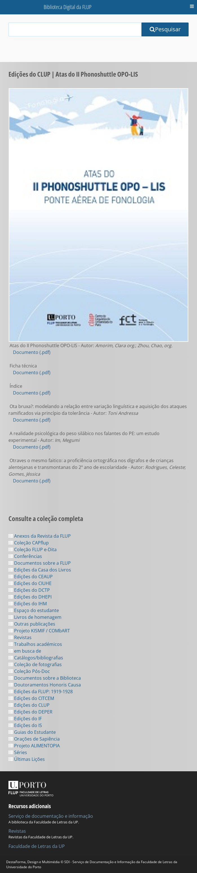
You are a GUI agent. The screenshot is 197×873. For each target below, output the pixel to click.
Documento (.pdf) (31, 352)
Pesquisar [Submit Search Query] (165, 29)
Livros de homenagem (34, 617)
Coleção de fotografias (35, 664)
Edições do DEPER (30, 712)
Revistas (20, 637)
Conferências (25, 556)
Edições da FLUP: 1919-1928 (40, 691)
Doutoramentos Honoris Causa (44, 685)
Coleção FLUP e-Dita (32, 549)
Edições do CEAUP (30, 576)
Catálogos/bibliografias (35, 658)
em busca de (24, 651)
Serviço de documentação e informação (50, 816)
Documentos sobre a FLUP (39, 563)
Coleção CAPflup (28, 543)
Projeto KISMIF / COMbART (39, 631)
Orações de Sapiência (34, 739)
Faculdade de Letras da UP (36, 846)
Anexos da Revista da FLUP (39, 536)
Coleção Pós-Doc (29, 671)
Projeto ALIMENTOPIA (34, 746)
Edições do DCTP (29, 590)
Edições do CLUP (29, 705)
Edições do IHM (27, 604)
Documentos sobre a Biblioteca (44, 678)
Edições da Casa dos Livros (39, 570)
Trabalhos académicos (35, 644)
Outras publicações (31, 624)
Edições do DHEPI (30, 597)
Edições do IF (25, 718)
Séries (17, 752)
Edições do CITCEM (31, 698)
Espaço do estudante (33, 610)
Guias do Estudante (32, 732)
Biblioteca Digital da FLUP (67, 7)
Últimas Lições (26, 759)
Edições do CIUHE (30, 583)
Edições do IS (25, 725)
